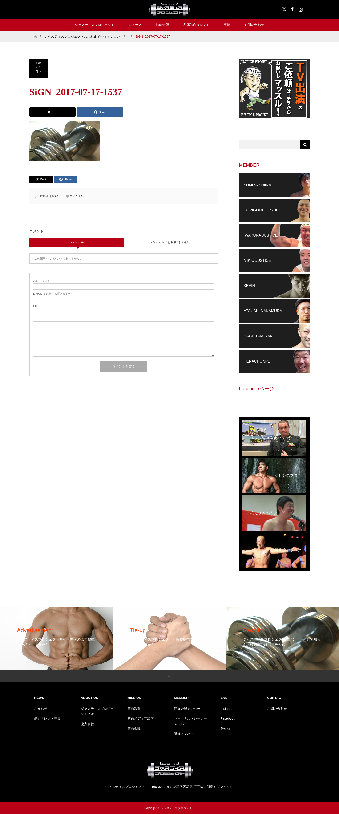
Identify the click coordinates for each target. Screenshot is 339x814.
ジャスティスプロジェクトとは (97, 711)
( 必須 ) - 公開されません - (54, 293)
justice (54, 196)
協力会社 (87, 724)
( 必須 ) (41, 281)
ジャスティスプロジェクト (94, 25)
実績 (227, 25)
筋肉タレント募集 (47, 718)
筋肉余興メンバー (187, 708)
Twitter (225, 728)
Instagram (300, 8)
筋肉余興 (162, 25)
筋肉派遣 (134, 708)
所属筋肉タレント (196, 25)
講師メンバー (184, 734)
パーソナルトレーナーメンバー (190, 721)
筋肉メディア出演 (140, 718)
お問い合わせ (254, 25)
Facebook (291, 8)
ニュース (135, 25)
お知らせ (40, 708)
